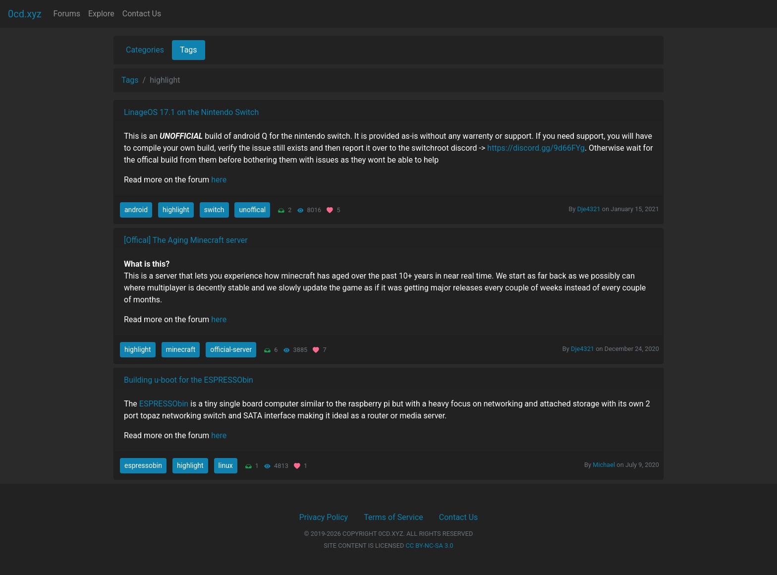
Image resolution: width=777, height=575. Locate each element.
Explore (101, 13)
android (136, 210)
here (218, 179)
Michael (604, 464)
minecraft (181, 349)
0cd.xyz (25, 14)
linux (226, 465)
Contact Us (142, 13)
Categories (145, 50)
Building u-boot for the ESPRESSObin (188, 380)
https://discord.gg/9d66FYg (536, 148)
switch (214, 210)
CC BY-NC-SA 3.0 (429, 545)
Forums (67, 13)
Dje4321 (589, 209)
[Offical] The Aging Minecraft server (186, 240)
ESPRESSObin (163, 403)
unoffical (252, 210)
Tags (188, 50)
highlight (176, 210)
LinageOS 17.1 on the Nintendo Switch (191, 112)
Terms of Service (393, 517)
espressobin (143, 465)
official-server (231, 349)
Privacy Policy (323, 517)
